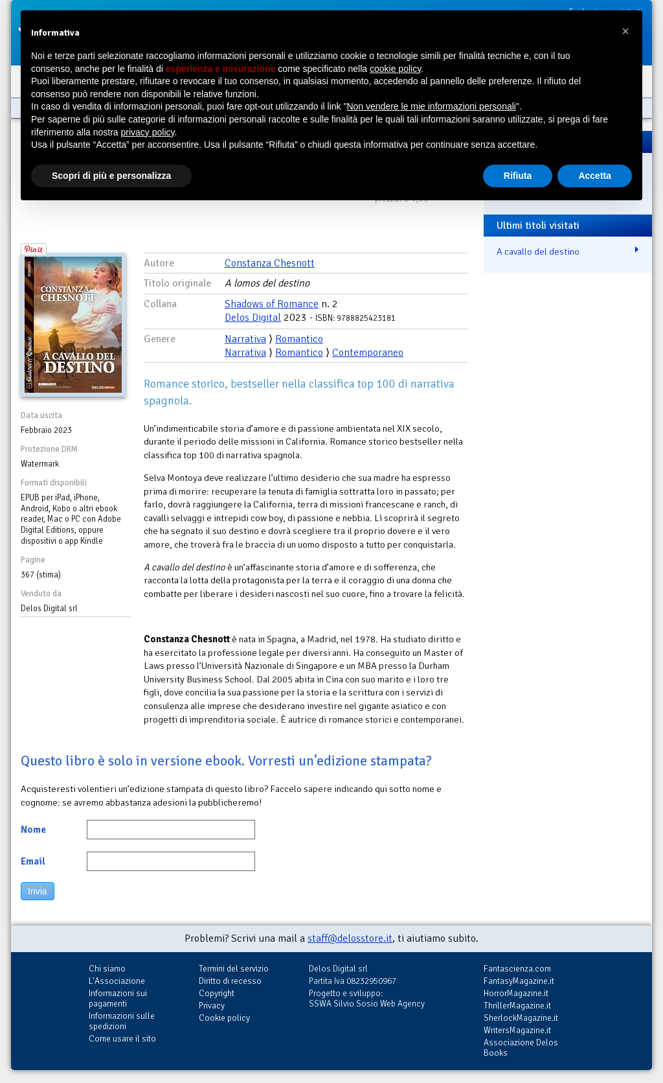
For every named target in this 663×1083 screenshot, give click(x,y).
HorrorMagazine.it (516, 993)
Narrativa (245, 338)
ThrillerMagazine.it (517, 1005)
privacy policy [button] (148, 132)
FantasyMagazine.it (519, 980)
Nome (33, 829)
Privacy (212, 1005)
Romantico (299, 338)
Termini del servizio (234, 968)
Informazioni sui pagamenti (118, 998)
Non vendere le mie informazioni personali (430, 106)
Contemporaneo (367, 352)
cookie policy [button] (395, 69)
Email (33, 861)
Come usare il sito (122, 1038)
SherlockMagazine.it (521, 1017)
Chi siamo (107, 968)
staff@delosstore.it (350, 938)
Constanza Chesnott (270, 263)
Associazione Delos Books (521, 1047)
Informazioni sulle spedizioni (122, 1021)
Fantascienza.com (517, 968)
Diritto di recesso (230, 980)
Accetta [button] (594, 175)
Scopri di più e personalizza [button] (111, 175)
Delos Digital (253, 317)
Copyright (216, 993)
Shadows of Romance (272, 303)
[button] (625, 31)
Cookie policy (224, 1017)
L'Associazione (117, 980)
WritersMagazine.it (517, 1030)
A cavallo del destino (538, 251)
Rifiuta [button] (518, 175)
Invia (37, 891)
